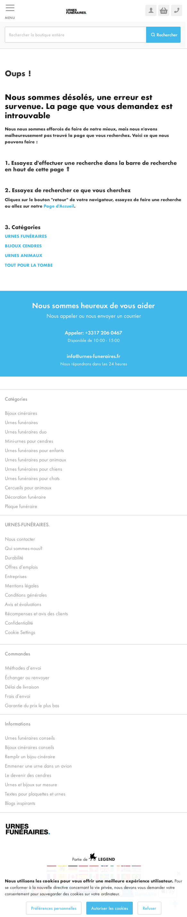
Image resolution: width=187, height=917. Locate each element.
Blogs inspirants (20, 802)
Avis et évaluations (23, 604)
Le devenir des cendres (28, 774)
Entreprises (16, 576)
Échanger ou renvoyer (27, 677)
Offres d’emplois (21, 566)
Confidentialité (19, 622)
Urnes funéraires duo (26, 431)
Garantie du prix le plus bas (32, 705)
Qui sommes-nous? (23, 548)
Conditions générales (26, 594)
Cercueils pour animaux (28, 487)
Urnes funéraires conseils (30, 737)
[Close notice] (179, 890)
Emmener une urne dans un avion (38, 765)
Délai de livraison (22, 686)
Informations (17, 723)
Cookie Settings (20, 631)
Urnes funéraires (21, 422)
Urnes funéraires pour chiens (33, 468)
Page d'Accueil (59, 206)
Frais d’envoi (17, 695)
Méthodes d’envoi (23, 667)
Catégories (16, 398)
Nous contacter (20, 538)
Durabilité (14, 557)
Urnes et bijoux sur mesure (31, 784)
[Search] (163, 35)
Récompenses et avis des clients (36, 613)
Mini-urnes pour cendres (29, 440)
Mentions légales (22, 585)
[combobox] (75, 35)
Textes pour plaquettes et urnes (35, 793)
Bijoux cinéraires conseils (29, 746)
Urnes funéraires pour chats (32, 478)
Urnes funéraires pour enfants (34, 450)
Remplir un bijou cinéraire (30, 756)
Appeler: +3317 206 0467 (93, 332)
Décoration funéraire (25, 496)
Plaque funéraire (21, 506)
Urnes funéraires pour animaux (35, 459)
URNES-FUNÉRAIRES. (27, 524)
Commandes (17, 653)
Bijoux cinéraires (21, 412)
